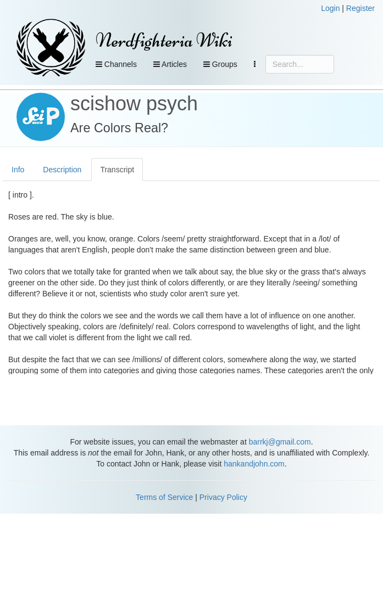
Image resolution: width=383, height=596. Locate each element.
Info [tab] (18, 169)
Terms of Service (164, 497)
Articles (170, 64)
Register (360, 8)
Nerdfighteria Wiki (164, 40)
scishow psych (134, 103)
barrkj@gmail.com (280, 441)
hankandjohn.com (254, 463)
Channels (116, 64)
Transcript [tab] (117, 169)
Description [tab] (62, 169)
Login (330, 8)
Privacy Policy (223, 497)
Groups (220, 64)
